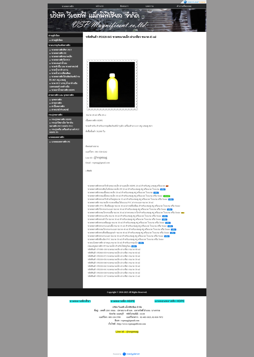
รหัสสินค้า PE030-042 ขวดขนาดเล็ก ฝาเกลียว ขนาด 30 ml (114, 266)
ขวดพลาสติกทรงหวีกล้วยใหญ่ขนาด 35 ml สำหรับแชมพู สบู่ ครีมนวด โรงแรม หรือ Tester (127, 199)
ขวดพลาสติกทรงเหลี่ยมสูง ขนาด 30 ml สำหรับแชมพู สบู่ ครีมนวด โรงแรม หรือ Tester (126, 222)
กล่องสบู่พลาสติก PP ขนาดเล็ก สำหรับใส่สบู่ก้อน (109, 246)
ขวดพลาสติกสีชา (80, 301)
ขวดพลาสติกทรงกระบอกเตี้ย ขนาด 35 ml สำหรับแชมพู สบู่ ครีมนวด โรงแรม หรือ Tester (127, 226)
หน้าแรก (100, 6)
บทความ (150, 6)
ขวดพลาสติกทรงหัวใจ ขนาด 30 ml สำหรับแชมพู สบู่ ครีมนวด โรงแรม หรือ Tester (124, 219)
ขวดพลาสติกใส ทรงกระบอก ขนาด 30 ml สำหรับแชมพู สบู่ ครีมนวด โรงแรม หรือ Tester (127, 209)
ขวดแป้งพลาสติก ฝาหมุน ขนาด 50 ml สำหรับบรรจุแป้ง (113, 242)
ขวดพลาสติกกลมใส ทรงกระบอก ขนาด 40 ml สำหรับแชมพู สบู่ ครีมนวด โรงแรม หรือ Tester (129, 229)
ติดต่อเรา (124, 6)
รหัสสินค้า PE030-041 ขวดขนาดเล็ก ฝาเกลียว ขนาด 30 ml (114, 269)
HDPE (170, 301)
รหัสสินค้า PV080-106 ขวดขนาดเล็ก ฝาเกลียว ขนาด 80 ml (114, 249)
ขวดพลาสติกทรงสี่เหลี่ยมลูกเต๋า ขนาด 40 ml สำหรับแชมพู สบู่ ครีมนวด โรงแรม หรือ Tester (128, 232)
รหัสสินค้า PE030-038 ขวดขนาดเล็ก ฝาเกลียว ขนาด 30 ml (114, 273)
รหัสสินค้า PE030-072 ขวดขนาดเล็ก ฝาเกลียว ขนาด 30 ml (114, 256)
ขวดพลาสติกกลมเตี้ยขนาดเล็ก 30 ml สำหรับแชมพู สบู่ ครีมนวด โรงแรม (120, 192)
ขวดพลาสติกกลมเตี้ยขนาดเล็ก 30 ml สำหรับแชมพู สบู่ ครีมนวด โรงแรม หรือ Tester (125, 196)
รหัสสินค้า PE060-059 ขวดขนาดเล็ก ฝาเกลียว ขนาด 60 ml (114, 253)
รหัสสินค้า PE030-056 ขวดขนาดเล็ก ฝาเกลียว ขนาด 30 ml (114, 259)
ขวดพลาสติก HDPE (122, 301)
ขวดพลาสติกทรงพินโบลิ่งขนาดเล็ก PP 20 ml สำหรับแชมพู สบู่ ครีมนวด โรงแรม (123, 189)
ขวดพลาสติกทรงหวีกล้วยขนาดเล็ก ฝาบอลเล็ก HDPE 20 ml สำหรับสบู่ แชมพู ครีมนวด (126, 186)
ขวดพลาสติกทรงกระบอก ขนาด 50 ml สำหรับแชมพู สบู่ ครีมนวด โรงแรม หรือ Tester (125, 236)
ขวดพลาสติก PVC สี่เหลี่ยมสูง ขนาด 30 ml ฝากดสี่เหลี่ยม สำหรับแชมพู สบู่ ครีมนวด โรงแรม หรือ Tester (134, 206)
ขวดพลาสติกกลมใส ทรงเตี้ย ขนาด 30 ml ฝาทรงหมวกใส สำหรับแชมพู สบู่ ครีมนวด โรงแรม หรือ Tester (134, 212)
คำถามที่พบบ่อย (184, 6)
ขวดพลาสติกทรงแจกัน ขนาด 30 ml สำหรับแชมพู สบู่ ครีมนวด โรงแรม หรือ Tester (124, 216)
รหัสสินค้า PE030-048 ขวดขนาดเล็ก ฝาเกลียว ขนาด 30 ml (114, 263)
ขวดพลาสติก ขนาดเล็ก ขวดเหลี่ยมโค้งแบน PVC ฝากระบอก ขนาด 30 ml (120, 202)
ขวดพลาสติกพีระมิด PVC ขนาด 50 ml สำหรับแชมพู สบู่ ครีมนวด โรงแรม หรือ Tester (126, 239)
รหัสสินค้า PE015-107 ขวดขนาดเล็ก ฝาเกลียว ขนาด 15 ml (114, 276)
